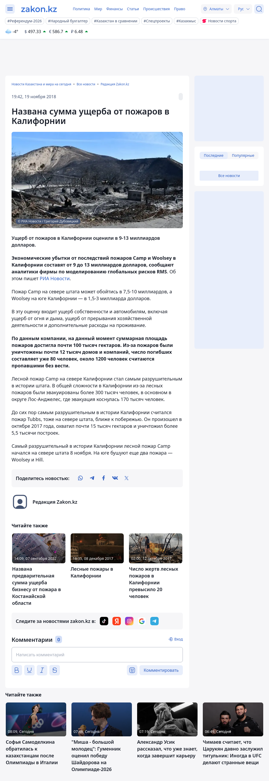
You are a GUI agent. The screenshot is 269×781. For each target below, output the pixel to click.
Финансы (114, 8)
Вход (178, 639)
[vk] (115, 478)
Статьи (133, 8)
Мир (98, 8)
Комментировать (161, 670)
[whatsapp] (80, 478)
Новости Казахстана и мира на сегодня (41, 84)
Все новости (86, 84)
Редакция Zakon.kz (115, 84)
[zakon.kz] (39, 9)
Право (179, 8)
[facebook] (103, 478)
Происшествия (156, 8)
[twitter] (126, 478)
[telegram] (92, 478)
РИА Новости (55, 278)
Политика (81, 8)
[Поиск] (259, 9)
